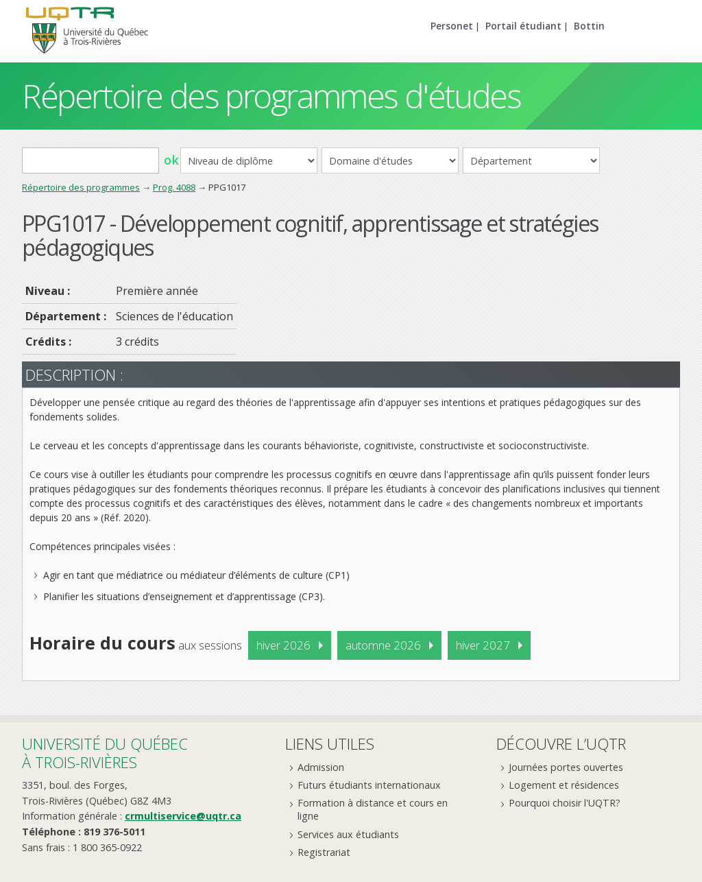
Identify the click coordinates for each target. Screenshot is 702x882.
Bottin (589, 25)
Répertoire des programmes (81, 187)
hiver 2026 (283, 645)
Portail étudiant (523, 25)
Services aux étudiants (348, 834)
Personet (452, 25)
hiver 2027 (483, 645)
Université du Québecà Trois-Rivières (105, 752)
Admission (321, 767)
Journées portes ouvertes (566, 767)
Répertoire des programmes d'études (271, 95)
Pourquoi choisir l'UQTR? (564, 802)
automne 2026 (383, 645)
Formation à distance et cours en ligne (373, 809)
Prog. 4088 (174, 187)
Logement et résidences (564, 784)
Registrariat (324, 852)
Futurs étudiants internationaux (369, 784)
